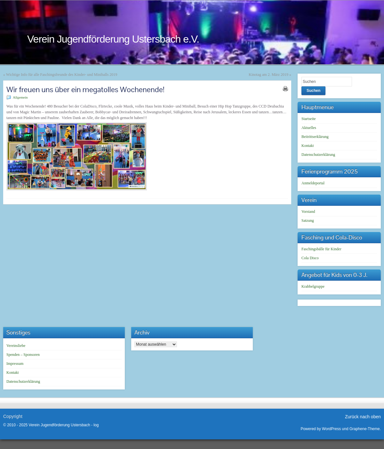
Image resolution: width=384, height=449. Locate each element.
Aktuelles (308, 127)
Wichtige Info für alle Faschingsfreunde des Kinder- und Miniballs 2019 (61, 74)
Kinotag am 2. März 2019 (268, 74)
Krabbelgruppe (312, 286)
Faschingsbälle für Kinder (321, 249)
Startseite (308, 118)
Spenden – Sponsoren (23, 354)
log (96, 425)
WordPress (331, 429)
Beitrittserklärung (315, 136)
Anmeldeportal (312, 183)
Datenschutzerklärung (318, 154)
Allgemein (20, 97)
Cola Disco (310, 258)
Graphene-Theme (364, 429)
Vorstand (308, 211)
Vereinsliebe (15, 345)
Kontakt (307, 145)
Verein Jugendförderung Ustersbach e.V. (113, 39)
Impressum (14, 363)
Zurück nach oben (363, 416)
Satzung (307, 220)
